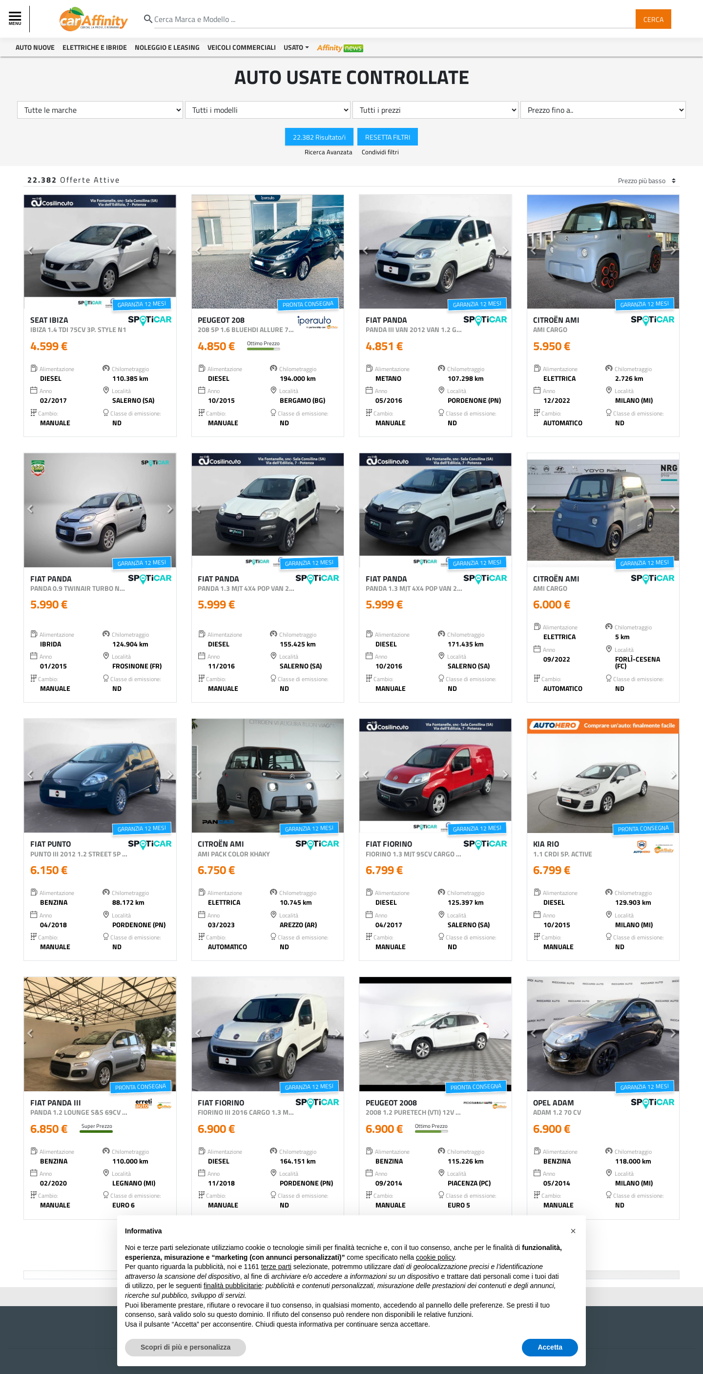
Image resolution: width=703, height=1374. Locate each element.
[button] (30, 252)
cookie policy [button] (435, 1257)
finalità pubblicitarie (233, 1286)
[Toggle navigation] (16, 19)
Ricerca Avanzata (329, 151)
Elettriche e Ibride (94, 47)
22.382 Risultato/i (319, 136)
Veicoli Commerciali (241, 47)
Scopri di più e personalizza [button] (185, 1347)
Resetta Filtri (387, 136)
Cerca (653, 18)
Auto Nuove (35, 47)
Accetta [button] (550, 1347)
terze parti (276, 1266)
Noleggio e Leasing (167, 47)
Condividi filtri (380, 151)
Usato (293, 47)
